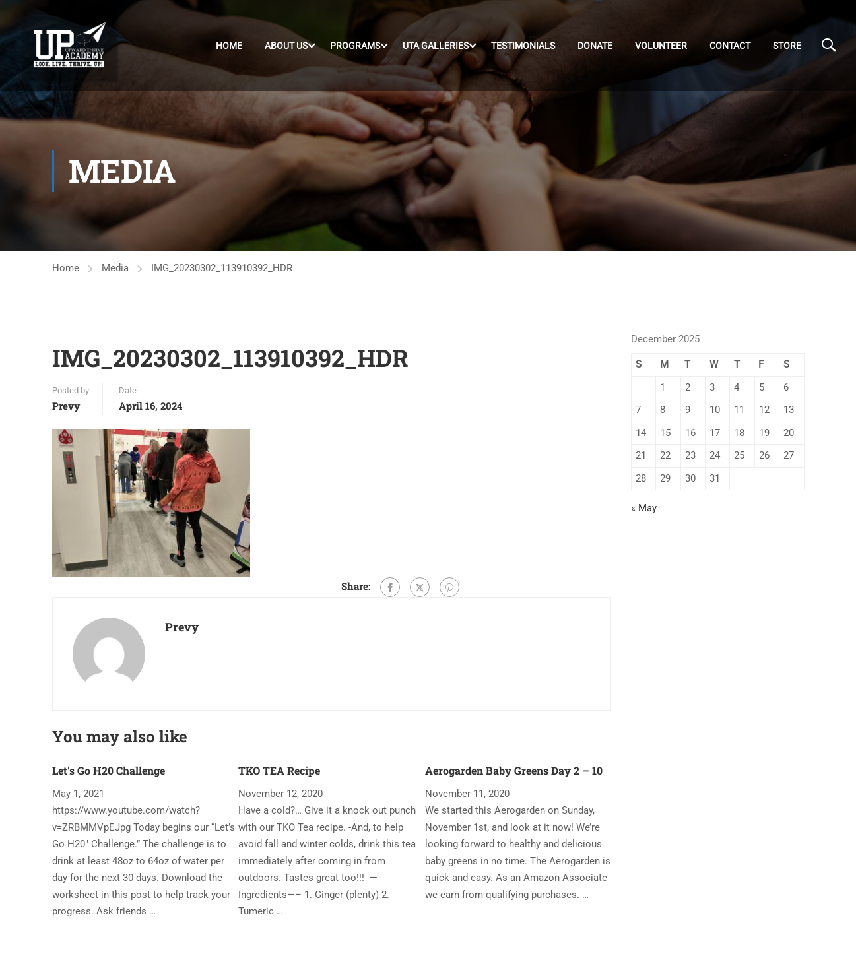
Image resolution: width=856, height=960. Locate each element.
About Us (286, 45)
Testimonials (523, 45)
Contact (729, 45)
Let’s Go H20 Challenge (108, 770)
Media (115, 268)
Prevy (66, 405)
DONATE (594, 45)
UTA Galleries (436, 45)
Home (229, 45)
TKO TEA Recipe (279, 770)
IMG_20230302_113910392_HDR (221, 268)
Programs (355, 45)
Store (787, 45)
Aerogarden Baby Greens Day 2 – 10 (514, 770)
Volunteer (661, 45)
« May (644, 508)
